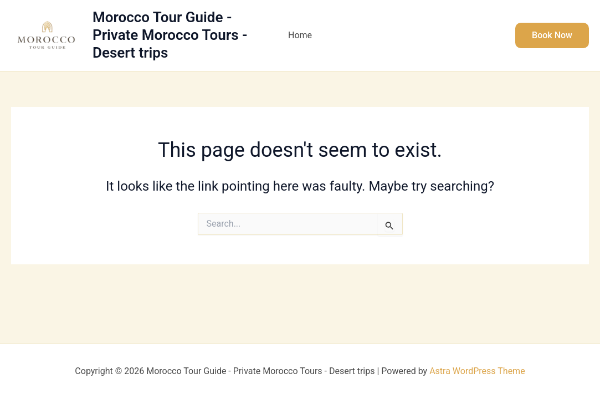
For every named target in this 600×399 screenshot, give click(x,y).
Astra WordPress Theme (477, 371)
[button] (552, 35)
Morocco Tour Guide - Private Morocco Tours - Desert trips (170, 35)
